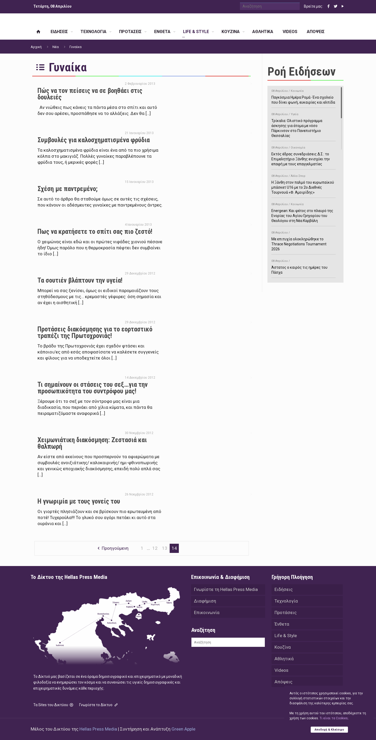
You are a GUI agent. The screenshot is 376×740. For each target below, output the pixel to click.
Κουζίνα (283, 647)
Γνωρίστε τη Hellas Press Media (226, 589)
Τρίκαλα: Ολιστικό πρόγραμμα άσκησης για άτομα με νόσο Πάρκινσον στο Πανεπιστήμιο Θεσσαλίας (303, 124)
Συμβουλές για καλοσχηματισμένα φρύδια (93, 140)
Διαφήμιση (205, 601)
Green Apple (183, 729)
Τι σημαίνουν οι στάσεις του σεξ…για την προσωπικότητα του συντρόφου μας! (92, 388)
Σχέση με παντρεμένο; (67, 189)
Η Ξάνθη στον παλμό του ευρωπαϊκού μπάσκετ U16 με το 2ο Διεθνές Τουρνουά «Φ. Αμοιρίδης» (303, 183)
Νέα (55, 47)
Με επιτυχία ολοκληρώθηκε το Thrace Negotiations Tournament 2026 (303, 240)
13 (164, 548)
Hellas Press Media (98, 729)
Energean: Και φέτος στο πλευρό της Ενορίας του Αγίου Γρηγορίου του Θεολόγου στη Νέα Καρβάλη (303, 211)
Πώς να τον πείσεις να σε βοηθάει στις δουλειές (89, 94)
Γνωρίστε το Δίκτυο (99, 705)
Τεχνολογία (286, 601)
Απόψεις (283, 681)
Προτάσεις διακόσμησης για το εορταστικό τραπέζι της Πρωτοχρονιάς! (94, 332)
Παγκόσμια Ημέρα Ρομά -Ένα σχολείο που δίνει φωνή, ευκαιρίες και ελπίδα (303, 95)
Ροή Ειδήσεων (301, 71)
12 (155, 548)
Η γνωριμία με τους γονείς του (78, 501)
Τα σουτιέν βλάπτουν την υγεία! (79, 280)
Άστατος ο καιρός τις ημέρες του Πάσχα (303, 265)
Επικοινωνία (206, 612)
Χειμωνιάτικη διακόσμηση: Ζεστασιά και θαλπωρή (92, 443)
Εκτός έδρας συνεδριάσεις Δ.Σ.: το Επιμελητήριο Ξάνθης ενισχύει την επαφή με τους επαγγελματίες (303, 155)
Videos (281, 670)
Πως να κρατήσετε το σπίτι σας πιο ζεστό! (94, 231)
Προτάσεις (286, 612)
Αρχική (36, 47)
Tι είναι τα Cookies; (334, 718)
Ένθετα (282, 624)
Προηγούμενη (111, 548)
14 (174, 548)
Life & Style (286, 635)
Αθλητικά (284, 658)
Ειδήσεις (284, 589)
